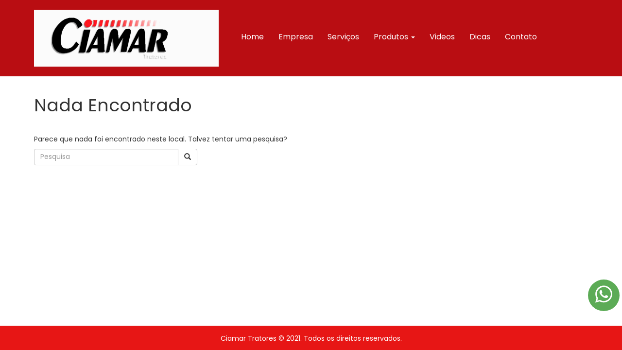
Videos (442, 36)
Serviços (343, 36)
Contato (521, 36)
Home (252, 36)
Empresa (295, 36)
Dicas (479, 36)
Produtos (394, 36)
